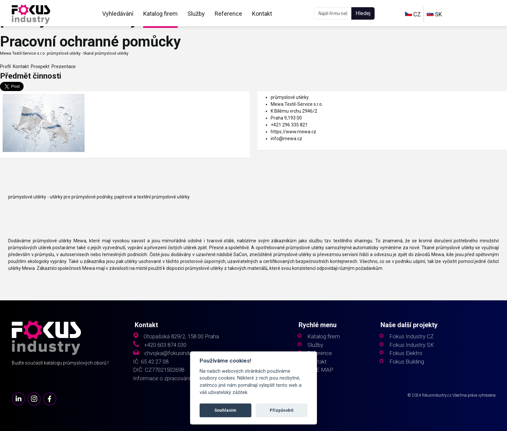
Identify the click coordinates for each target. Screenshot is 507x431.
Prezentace (62, 66)
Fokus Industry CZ (411, 336)
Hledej (363, 13)
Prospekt (39, 66)
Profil (5, 66)
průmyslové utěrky (290, 97)
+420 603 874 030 (165, 345)
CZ (413, 14)
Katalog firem (160, 13)
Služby (196, 13)
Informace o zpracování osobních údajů (180, 378)
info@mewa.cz (286, 138)
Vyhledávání (117, 13)
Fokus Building (406, 362)
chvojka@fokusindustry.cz (175, 353)
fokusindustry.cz (436, 395)
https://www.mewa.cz (293, 131)
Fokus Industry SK (411, 345)
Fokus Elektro (405, 353)
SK (434, 14)
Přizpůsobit (281, 410)
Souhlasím (225, 410)
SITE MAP (320, 370)
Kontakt (262, 13)
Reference (228, 13)
